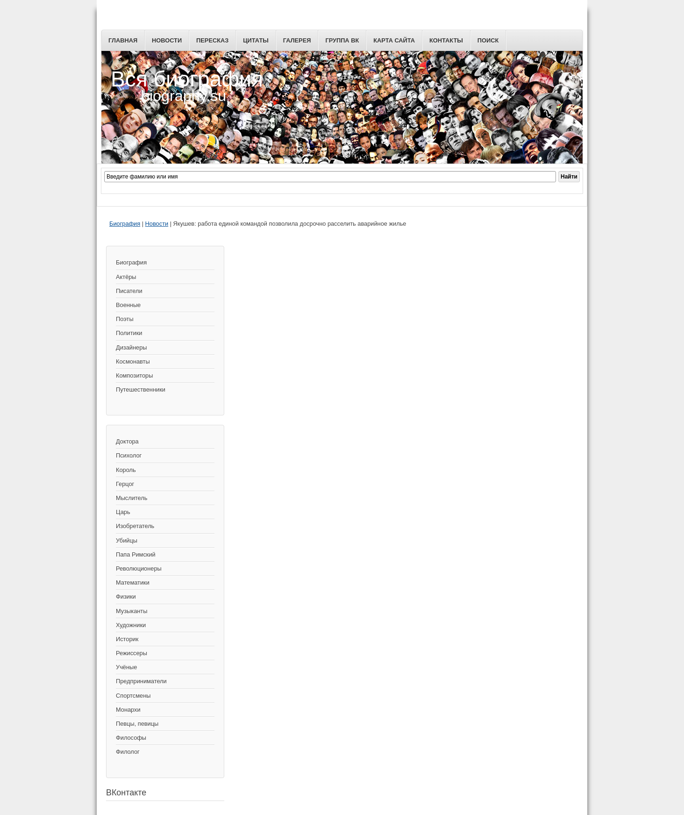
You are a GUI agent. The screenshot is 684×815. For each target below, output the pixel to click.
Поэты (125, 318)
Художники (131, 625)
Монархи (128, 709)
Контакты (446, 40)
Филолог (128, 751)
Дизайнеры (131, 347)
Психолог (129, 455)
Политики (129, 332)
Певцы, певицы (137, 723)
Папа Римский (136, 554)
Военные (128, 304)
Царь (123, 511)
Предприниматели (141, 681)
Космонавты (133, 361)
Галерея (297, 40)
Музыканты (131, 611)
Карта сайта (394, 40)
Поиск (488, 40)
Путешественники (140, 389)
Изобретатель (135, 525)
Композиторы (134, 375)
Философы (131, 737)
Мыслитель (131, 497)
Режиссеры (131, 653)
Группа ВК (342, 40)
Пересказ (212, 40)
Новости (167, 40)
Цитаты (256, 40)
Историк (127, 639)
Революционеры (139, 568)
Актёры (126, 276)
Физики (126, 596)
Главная (122, 40)
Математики (133, 582)
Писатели (129, 290)
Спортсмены (133, 695)
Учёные (126, 667)
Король (126, 469)
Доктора (127, 441)
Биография (124, 223)
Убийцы (126, 540)
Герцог (125, 483)
